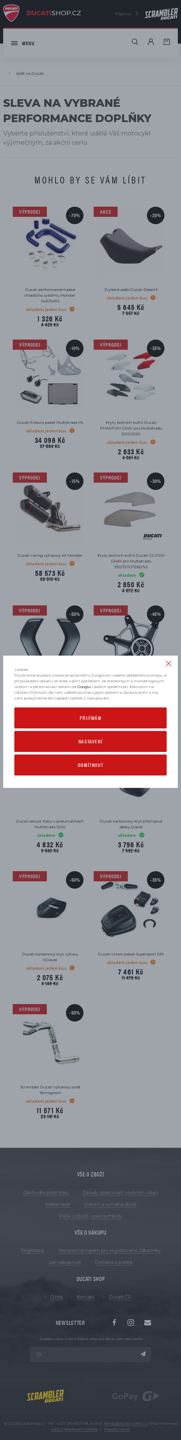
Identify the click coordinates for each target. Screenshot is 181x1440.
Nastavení (90, 741)
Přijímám (91, 717)
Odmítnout (90, 764)
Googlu (84, 686)
